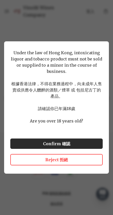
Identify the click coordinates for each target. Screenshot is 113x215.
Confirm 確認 (56, 143)
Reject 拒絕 (56, 159)
